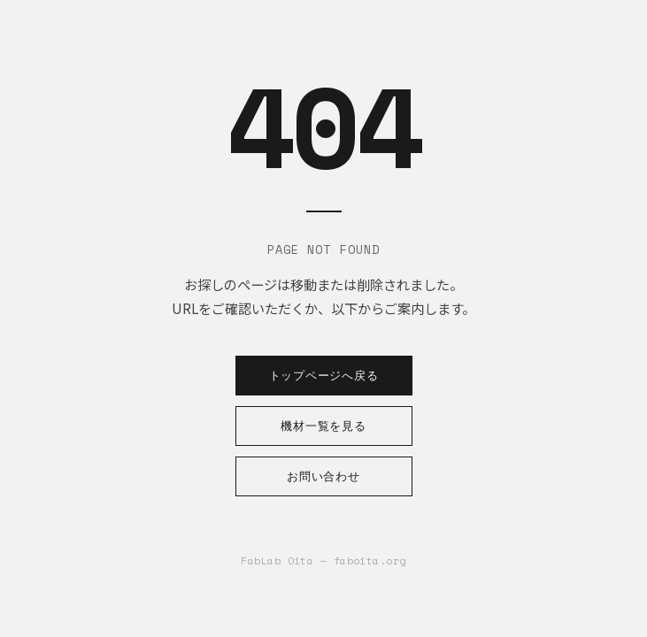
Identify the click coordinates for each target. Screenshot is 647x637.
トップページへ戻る (324, 375)
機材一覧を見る (323, 426)
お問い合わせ (323, 476)
